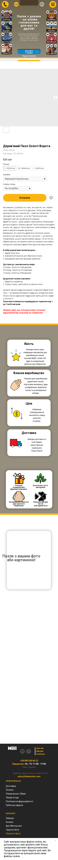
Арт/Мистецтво (14, 826)
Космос (6, 31)
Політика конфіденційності (19, 801)
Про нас (40, 748)
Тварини (51, 19)
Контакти (40, 754)
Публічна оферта (14, 805)
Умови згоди (12, 797)
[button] (24, 198)
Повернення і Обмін (16, 794)
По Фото (51, 53)
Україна (51, 31)
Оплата (9, 790)
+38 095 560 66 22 (29, 760)
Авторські (51, 42)
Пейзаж (6, 20)
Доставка (11, 786)
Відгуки (39, 751)
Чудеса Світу (12, 829)
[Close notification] (55, 840)
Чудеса (6, 53)
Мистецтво (7, 42)
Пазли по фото (13, 833)
